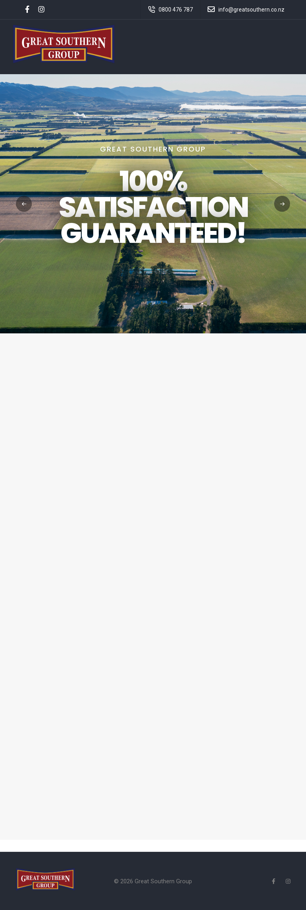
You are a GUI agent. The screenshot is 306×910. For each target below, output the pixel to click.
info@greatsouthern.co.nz (251, 9)
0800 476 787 (176, 9)
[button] (282, 204)
